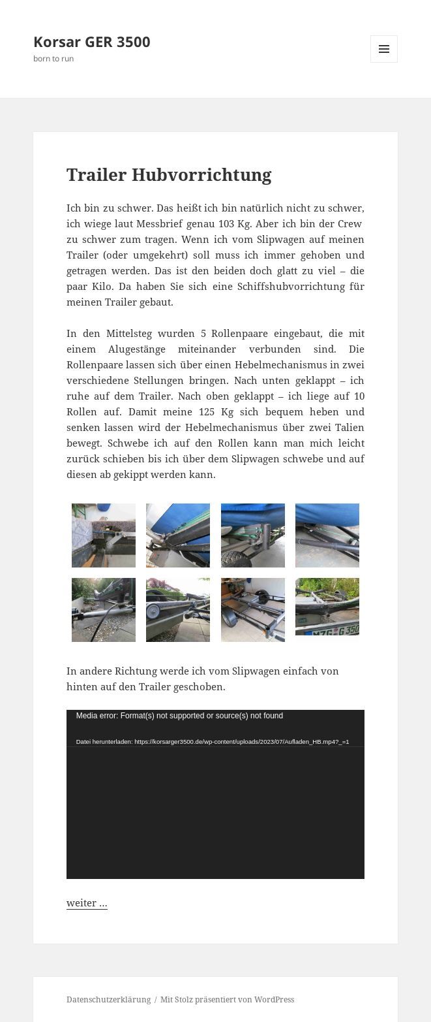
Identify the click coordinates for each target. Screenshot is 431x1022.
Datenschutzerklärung (109, 999)
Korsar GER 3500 (92, 41)
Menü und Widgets (384, 62)
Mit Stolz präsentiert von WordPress (227, 999)
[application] (216, 794)
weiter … (87, 902)
